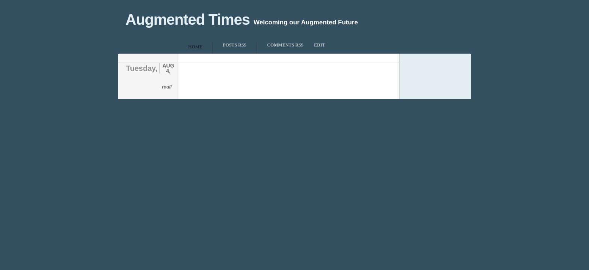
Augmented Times (187, 19)
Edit (319, 45)
